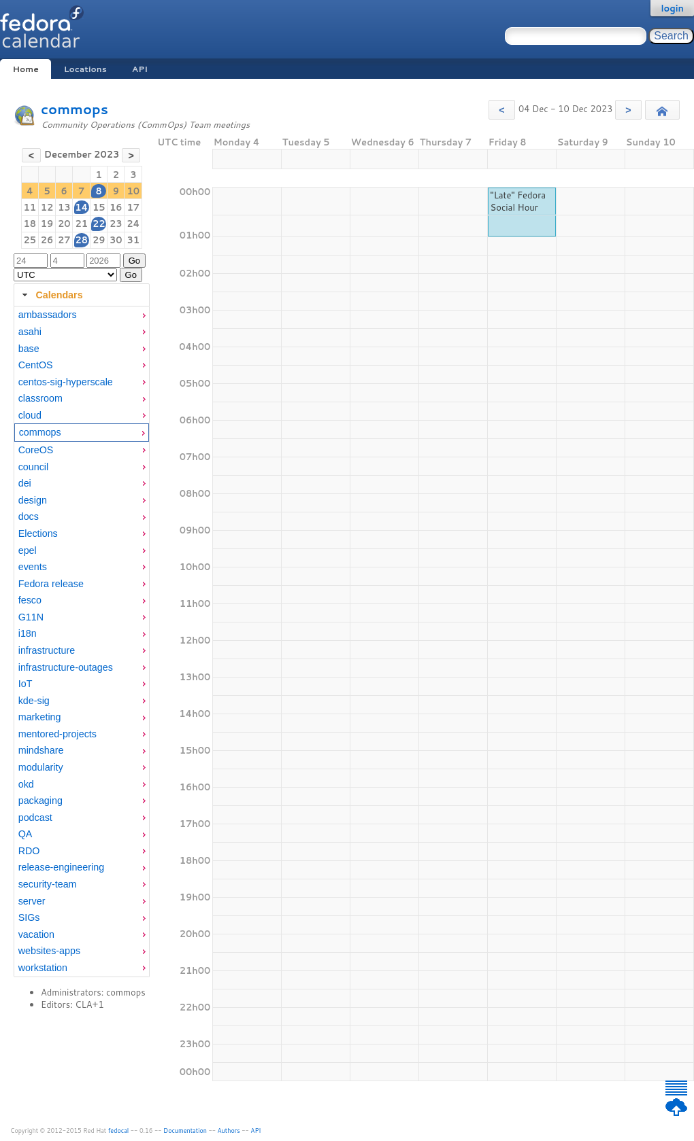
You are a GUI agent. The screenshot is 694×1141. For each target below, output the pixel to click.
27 (64, 240)
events (32, 566)
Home (25, 69)
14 (81, 207)
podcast (35, 817)
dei (24, 483)
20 (64, 223)
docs (28, 516)
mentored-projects (57, 734)
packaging (40, 800)
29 (99, 240)
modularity (40, 767)
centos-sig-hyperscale (65, 381)
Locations (85, 69)
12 (47, 207)
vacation (36, 934)
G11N (31, 617)
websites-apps (49, 950)
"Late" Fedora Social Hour (518, 201)
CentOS (35, 364)
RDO (29, 850)
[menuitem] (81, 314)
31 (133, 240)
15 (99, 207)
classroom (40, 398)
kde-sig (34, 700)
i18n (27, 633)
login (672, 8)
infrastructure (46, 650)
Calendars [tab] (50, 294)
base (28, 348)
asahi (30, 331)
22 (99, 223)
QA (25, 833)
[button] (502, 110)
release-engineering (61, 867)
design (32, 500)
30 (116, 240)
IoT (25, 683)
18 (30, 223)
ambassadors (47, 314)
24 (133, 223)
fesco (30, 600)
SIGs (29, 917)
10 (133, 191)
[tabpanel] (82, 641)
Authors (229, 1130)
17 (133, 207)
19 (47, 223)
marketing (39, 717)
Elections (38, 533)
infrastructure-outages (65, 667)
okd (26, 784)
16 (116, 207)
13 (64, 207)
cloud (30, 415)
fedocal (118, 1130)
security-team (47, 884)
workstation (42, 967)
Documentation (185, 1130)
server (32, 901)
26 (47, 240)
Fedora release (51, 583)
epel (27, 550)
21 (81, 223)
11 (30, 207)
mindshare (41, 750)
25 (30, 240)
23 (116, 223)
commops (74, 109)
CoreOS (36, 449)
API (140, 69)
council (33, 466)
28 (81, 240)
